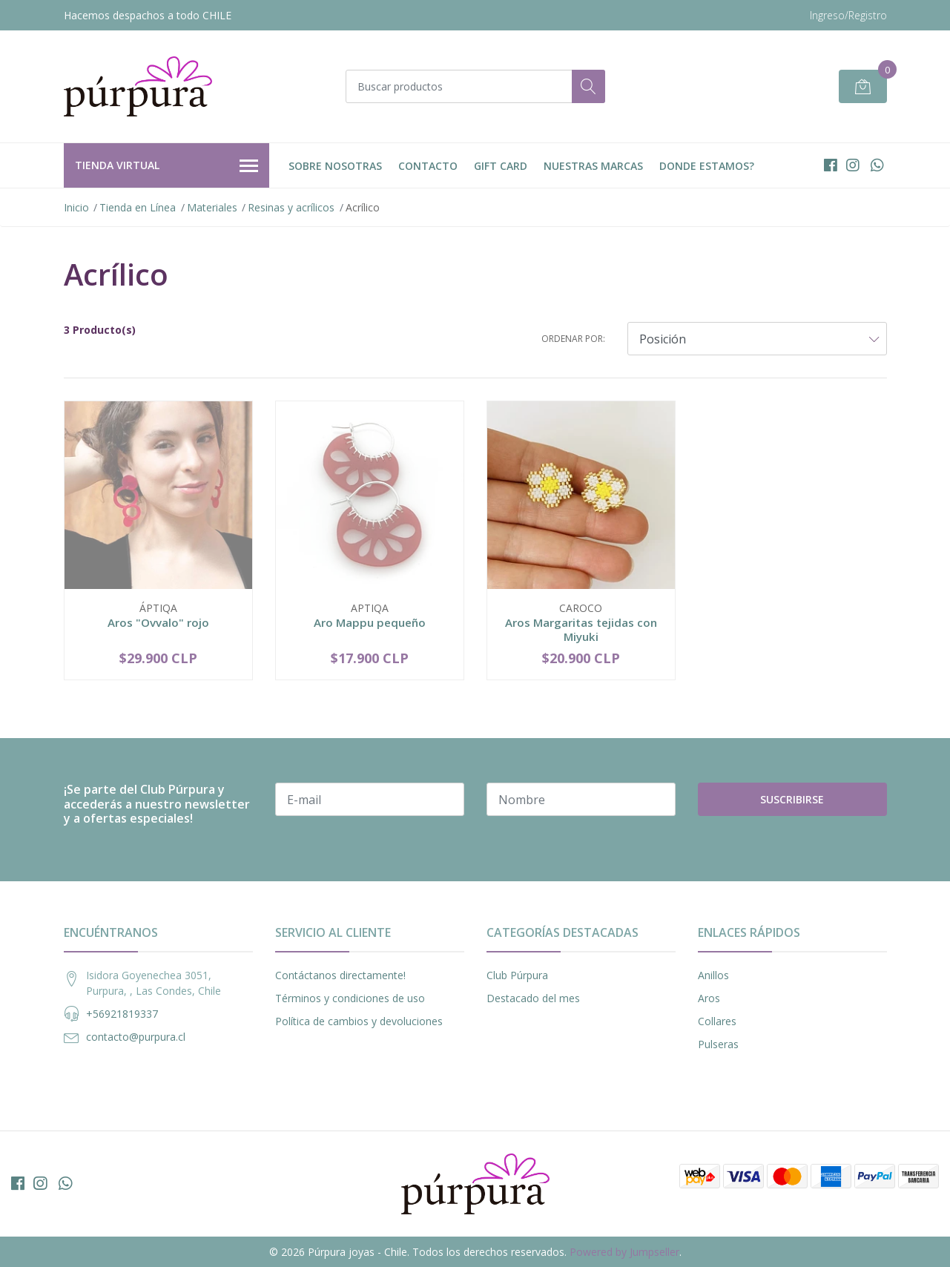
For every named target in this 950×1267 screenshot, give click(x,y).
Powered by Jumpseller (624, 1252)
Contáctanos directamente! (340, 975)
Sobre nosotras (335, 166)
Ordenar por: (573, 338)
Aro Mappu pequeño (370, 622)
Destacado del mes (533, 998)
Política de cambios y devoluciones (359, 1021)
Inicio (76, 207)
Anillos (713, 975)
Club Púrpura (517, 975)
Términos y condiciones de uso (350, 998)
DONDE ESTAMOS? (706, 166)
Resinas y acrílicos (291, 207)
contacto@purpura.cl (135, 1037)
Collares (717, 1021)
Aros (709, 998)
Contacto (428, 166)
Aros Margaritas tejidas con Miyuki (581, 629)
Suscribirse (792, 799)
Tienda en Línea (137, 207)
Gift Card (500, 166)
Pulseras (718, 1044)
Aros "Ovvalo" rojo (158, 622)
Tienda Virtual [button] (167, 166)
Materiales (212, 207)
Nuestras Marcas (593, 166)
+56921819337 (122, 1014)
